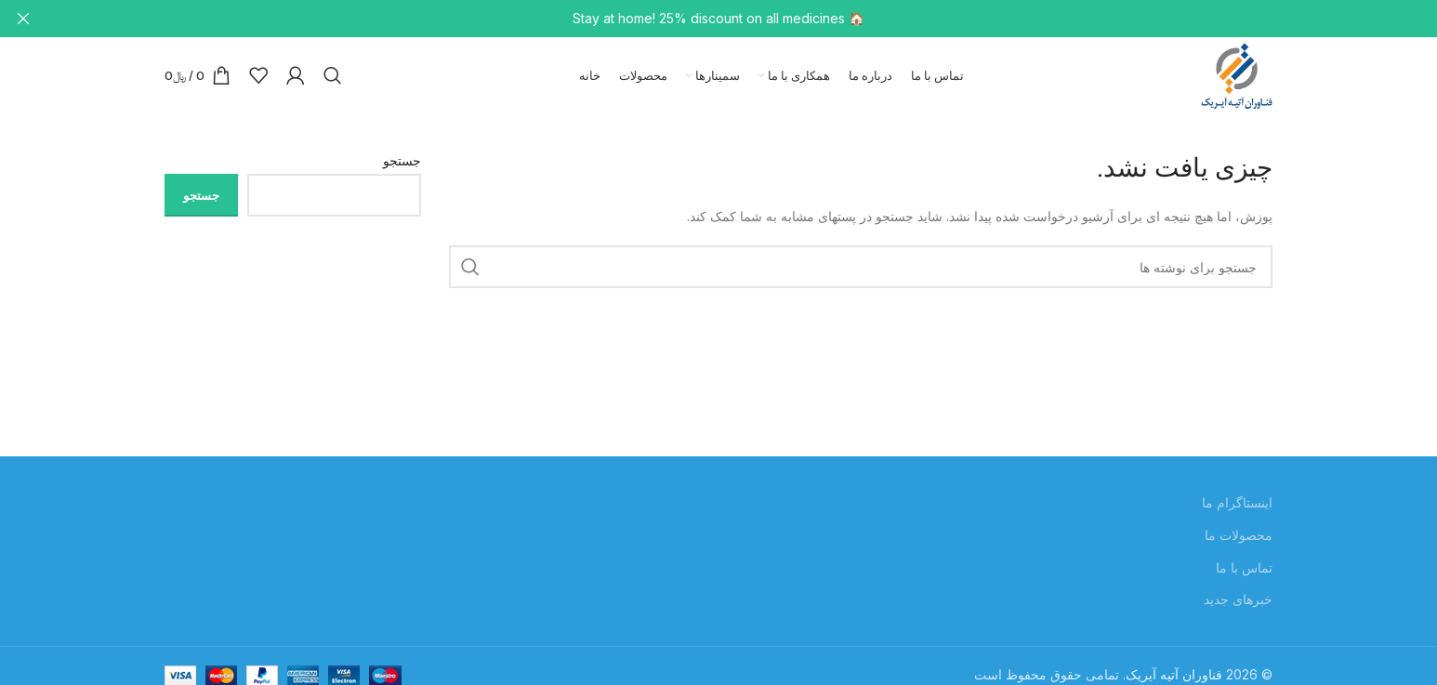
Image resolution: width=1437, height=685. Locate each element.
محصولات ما (1238, 541)
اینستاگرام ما (1237, 509)
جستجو (402, 167)
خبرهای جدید (1238, 605)
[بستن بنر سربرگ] (23, 18)
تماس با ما (1244, 573)
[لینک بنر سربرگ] (746, 18)
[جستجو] (332, 79)
